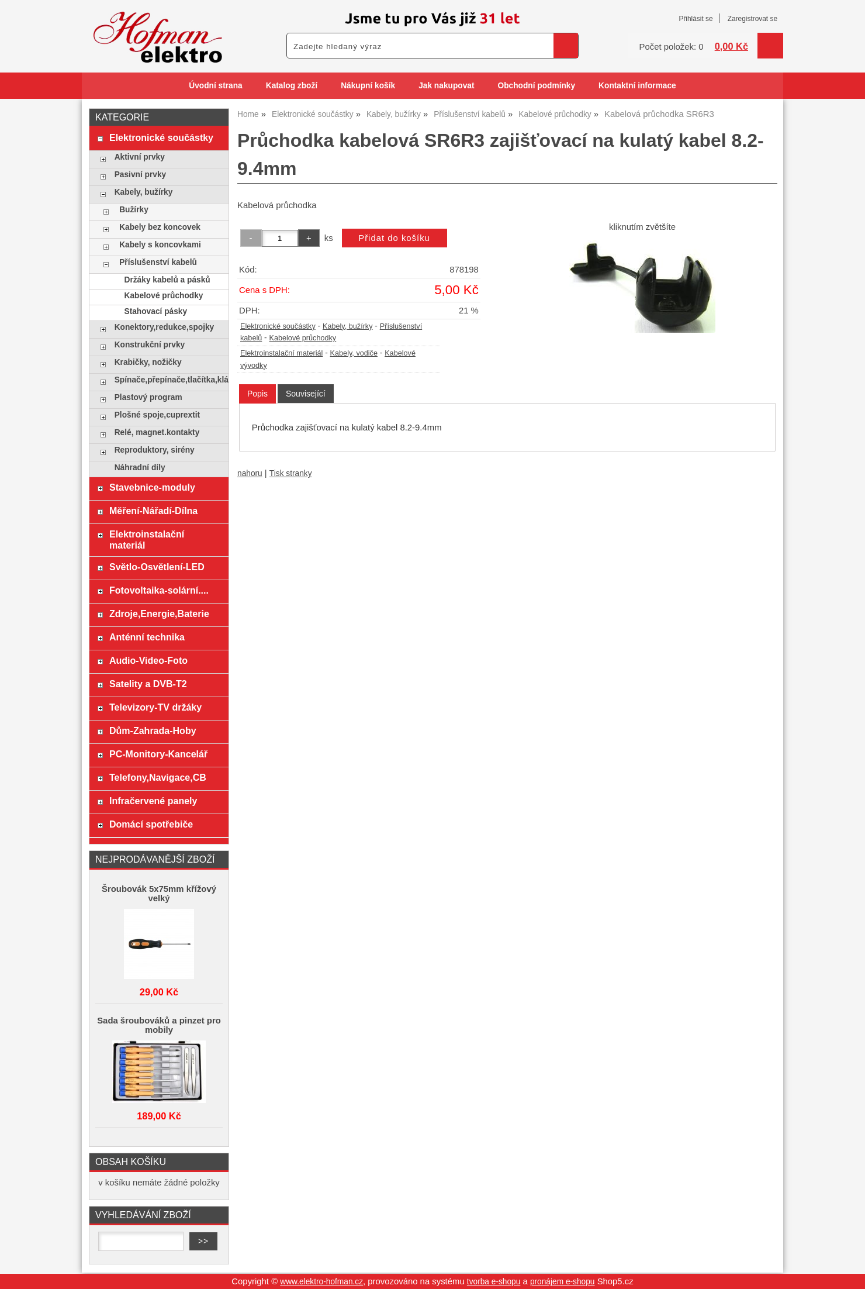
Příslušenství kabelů (158, 262)
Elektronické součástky (278, 326)
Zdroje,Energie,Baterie (159, 613)
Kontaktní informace (637, 85)
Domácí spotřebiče (151, 824)
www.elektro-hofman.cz (321, 1281)
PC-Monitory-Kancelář (158, 754)
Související (306, 393)
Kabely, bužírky (348, 326)
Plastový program (148, 397)
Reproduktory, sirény (155, 450)
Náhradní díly (140, 467)
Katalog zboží (291, 85)
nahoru (249, 473)
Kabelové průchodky (303, 338)
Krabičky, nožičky (148, 362)
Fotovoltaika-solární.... (159, 590)
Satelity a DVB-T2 (148, 683)
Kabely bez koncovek (159, 227)
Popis (257, 393)
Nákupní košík (368, 85)
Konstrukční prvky (150, 344)
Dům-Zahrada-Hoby (152, 730)
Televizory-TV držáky (155, 707)
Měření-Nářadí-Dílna (153, 510)
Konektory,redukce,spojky (164, 327)
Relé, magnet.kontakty (157, 432)
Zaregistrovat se (752, 19)
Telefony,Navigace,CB (157, 777)
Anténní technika (147, 637)
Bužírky (133, 209)
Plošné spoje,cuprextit (157, 415)
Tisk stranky (290, 473)
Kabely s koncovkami (160, 244)
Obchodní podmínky (536, 85)
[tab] (257, 394)
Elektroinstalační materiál (281, 353)
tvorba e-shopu (494, 1281)
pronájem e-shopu (562, 1281)
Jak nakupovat (446, 85)
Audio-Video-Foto (148, 660)
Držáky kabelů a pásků (167, 279)
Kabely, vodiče (354, 353)
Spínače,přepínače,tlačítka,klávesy (169, 379)
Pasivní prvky (140, 174)
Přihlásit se (695, 19)
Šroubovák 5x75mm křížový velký (159, 893)
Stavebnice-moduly (152, 487)
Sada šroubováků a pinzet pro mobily (159, 1025)
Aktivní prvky (140, 157)
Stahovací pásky (156, 311)
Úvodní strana (215, 85)
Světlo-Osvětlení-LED (157, 566)
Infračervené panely (153, 800)
